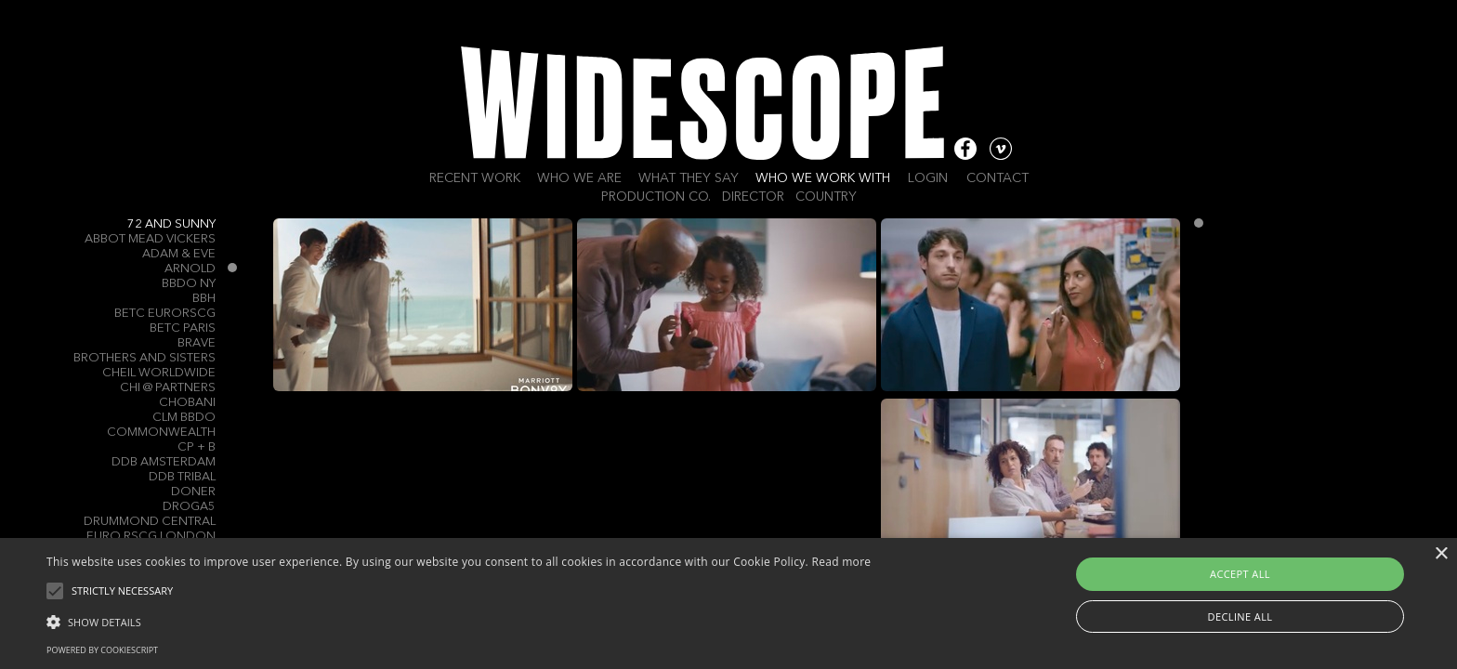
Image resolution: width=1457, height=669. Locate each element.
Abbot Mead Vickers (150, 239)
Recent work (474, 178)
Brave (196, 343)
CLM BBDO (184, 418)
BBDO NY (189, 284)
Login (928, 178)
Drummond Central (150, 522)
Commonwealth (161, 432)
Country (826, 196)
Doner (193, 492)
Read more (841, 562)
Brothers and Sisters (144, 358)
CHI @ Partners (168, 388)
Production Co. (656, 196)
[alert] (728, 603)
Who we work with (822, 178)
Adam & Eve (179, 254)
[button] (458, 620)
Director (753, 196)
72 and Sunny (171, 224)
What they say (688, 178)
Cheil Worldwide (159, 373)
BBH (204, 299)
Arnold (190, 269)
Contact (997, 178)
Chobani (187, 403)
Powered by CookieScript (102, 650)
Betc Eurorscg (165, 314)
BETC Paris (183, 328)
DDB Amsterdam (164, 462)
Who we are (579, 178)
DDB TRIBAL (182, 477)
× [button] (1441, 554)
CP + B (196, 447)
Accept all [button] (1240, 574)
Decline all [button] (1240, 616)
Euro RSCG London (151, 537)
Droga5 (189, 507)
